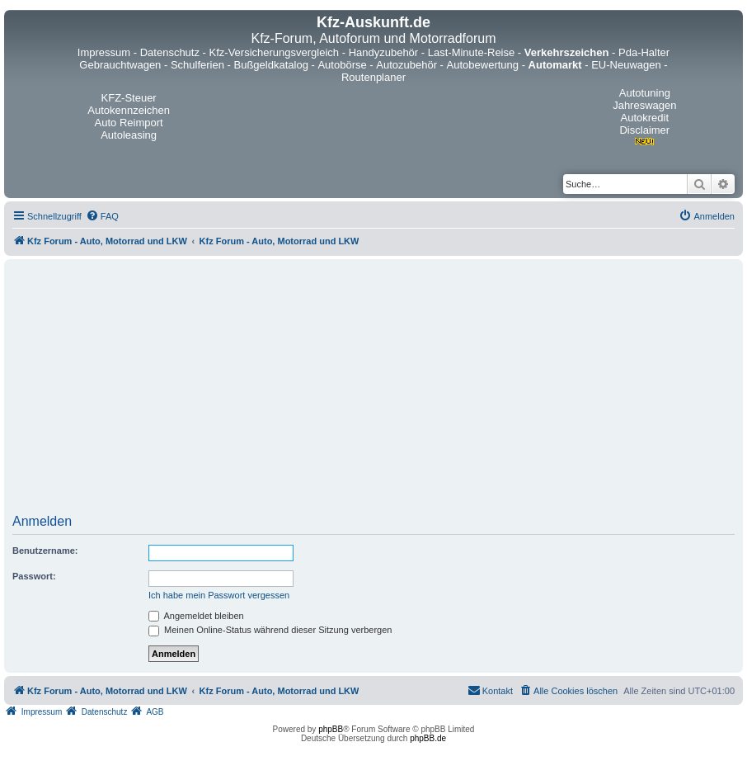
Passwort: (34, 576)
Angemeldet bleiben (196, 616)
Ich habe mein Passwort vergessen (218, 595)
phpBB (330, 729)
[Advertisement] (373, 392)
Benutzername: (45, 550)
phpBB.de (428, 738)
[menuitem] (102, 216)
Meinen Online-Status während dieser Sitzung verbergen (270, 630)
